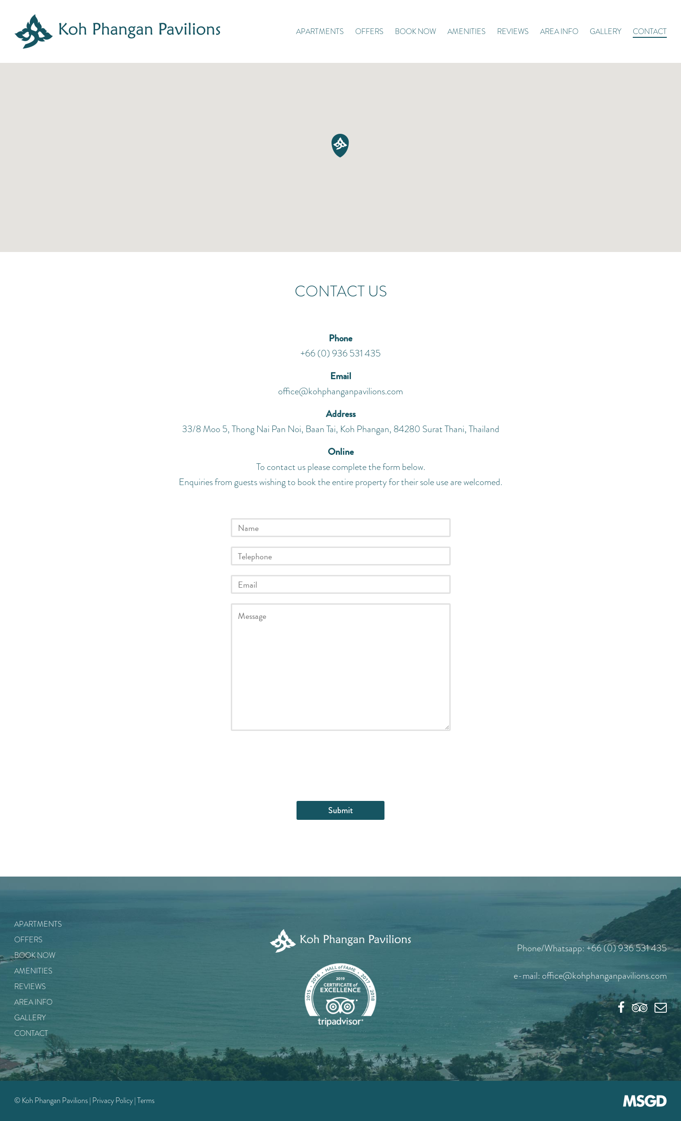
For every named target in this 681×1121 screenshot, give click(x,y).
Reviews (513, 31)
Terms (146, 1100)
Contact (650, 31)
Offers (369, 31)
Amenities (466, 31)
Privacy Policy (112, 1100)
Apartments (320, 31)
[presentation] (303, 758)
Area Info (559, 31)
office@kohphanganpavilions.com (340, 391)
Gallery (605, 31)
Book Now (415, 31)
